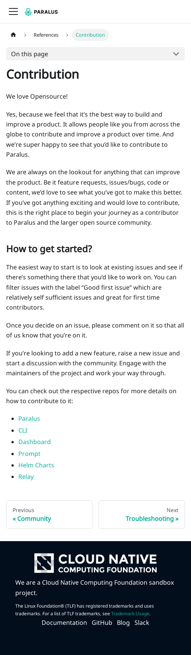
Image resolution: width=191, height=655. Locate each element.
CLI (22, 430)
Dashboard (34, 442)
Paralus (29, 418)
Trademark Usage (130, 613)
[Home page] (13, 35)
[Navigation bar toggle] (13, 11)
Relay (26, 476)
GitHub (102, 622)
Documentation (64, 622)
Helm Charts (36, 465)
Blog (123, 622)
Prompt (29, 453)
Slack (141, 622)
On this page (29, 54)
